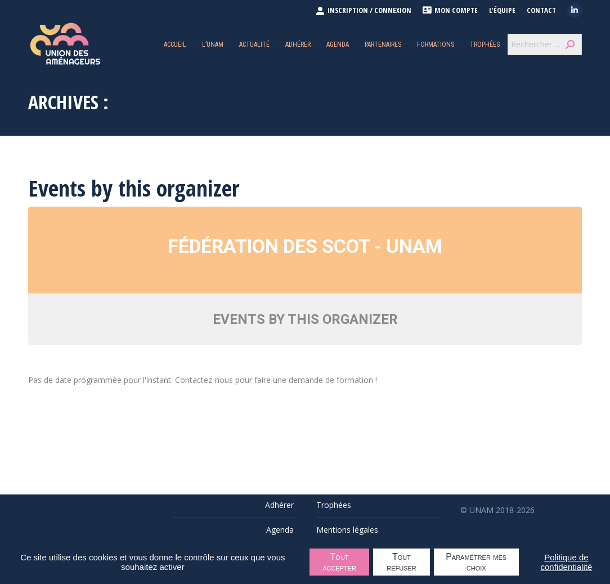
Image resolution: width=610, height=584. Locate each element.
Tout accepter (339, 562)
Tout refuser (401, 562)
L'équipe (502, 10)
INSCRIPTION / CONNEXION (363, 10)
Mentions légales (347, 529)
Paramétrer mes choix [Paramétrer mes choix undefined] (476, 562)
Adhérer (279, 505)
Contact (541, 10)
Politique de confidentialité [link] (567, 562)
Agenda (280, 529)
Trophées (333, 505)
